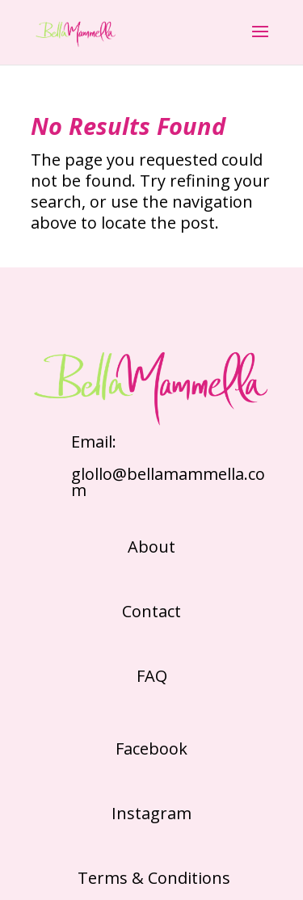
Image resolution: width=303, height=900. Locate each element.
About (151, 546)
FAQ (152, 676)
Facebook (151, 748)
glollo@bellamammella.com (168, 482)
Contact (151, 611)
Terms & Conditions (152, 878)
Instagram (151, 813)
